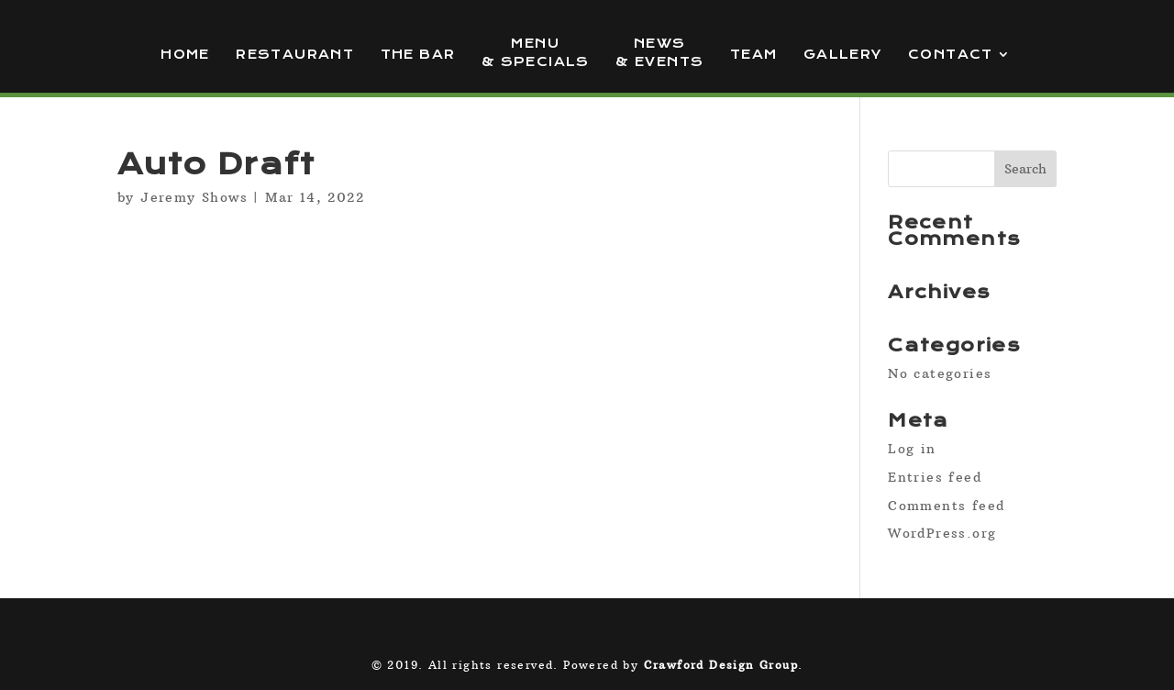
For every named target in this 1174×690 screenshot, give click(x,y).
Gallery (842, 54)
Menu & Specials (536, 53)
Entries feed (934, 477)
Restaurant (295, 54)
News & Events (659, 53)
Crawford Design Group (721, 665)
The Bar (418, 54)
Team (754, 54)
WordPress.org (942, 533)
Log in (912, 448)
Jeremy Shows (194, 197)
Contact (950, 54)
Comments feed (946, 505)
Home (185, 54)
